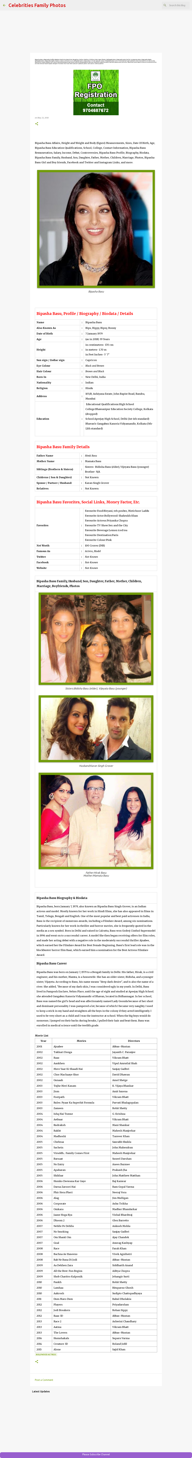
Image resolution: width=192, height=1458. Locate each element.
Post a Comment (44, 1380)
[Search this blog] (174, 5)
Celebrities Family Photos (37, 5)
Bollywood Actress (46, 1355)
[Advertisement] (96, 32)
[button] (36, 124)
